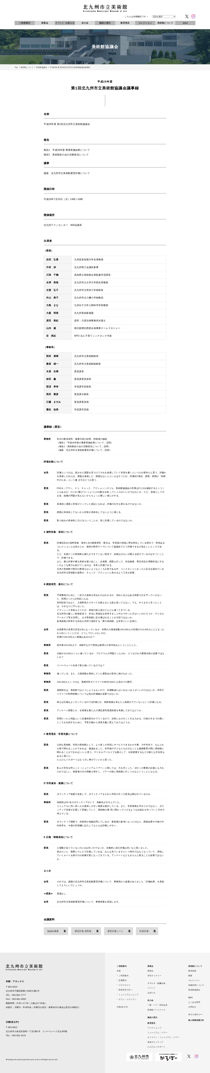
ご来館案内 (24, 23)
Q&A (185, 23)
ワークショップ (154, 1028)
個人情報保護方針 (196, 1020)
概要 (190, 976)
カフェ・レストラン (127, 999)
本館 (119, 971)
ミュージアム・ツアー (157, 1033)
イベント (151, 988)
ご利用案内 (123, 976)
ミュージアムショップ (128, 995)
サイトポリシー (195, 1014)
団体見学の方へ (125, 990)
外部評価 (144, 931)
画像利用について (196, 985)
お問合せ (192, 1007)
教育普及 (125, 23)
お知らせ (151, 993)
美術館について (165, 23)
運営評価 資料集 (83, 931)
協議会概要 (53, 931)
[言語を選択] (164, 16)
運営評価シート (115, 931)
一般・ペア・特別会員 (157, 1005)
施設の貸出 (105, 23)
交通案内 (123, 980)
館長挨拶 (192, 971)
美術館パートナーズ (156, 1010)
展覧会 (44, 23)
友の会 (85, 23)
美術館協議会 (194, 990)
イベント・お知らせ (156, 983)
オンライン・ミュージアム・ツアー (163, 1037)
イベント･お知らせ (65, 23)
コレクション (145, 23)
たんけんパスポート (156, 1047)
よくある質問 (194, 1002)
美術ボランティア (155, 1042)
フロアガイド (125, 985)
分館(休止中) (122, 1007)
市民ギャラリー (154, 976)
